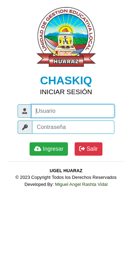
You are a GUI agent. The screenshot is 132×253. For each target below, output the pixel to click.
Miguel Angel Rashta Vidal (81, 184)
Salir (88, 149)
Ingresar (48, 149)
